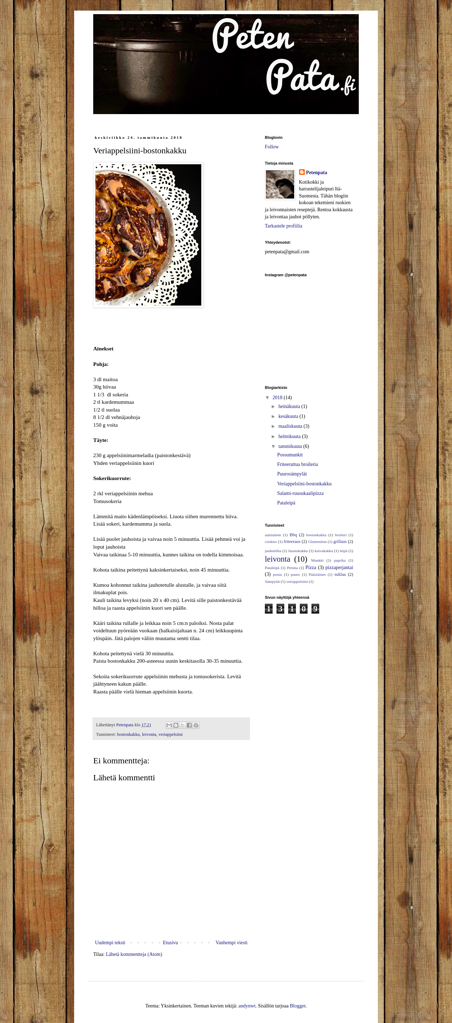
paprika (340, 560)
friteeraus (292, 541)
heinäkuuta (289, 406)
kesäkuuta (288, 416)
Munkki (317, 560)
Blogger (297, 1006)
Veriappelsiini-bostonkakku (304, 483)
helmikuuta (290, 436)
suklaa (340, 574)
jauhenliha (273, 551)
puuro (295, 574)
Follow (272, 146)
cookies (271, 541)
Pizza (310, 567)
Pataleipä (286, 502)
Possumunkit (290, 454)
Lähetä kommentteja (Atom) (134, 954)
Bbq (293, 534)
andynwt (246, 1006)
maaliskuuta (290, 426)
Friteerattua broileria (297, 464)
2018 (278, 397)
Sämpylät (272, 581)
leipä (343, 551)
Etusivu (170, 942)
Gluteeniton (317, 541)
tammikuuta (290, 446)
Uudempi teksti (110, 942)
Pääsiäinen (317, 574)
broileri (341, 535)
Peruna (292, 568)
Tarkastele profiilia (283, 226)
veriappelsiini (171, 734)
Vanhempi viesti (231, 942)
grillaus (340, 541)
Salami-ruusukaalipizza (300, 493)
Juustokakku (298, 551)
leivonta (149, 734)
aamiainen (273, 535)
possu (277, 574)
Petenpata (316, 172)
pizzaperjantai (339, 567)
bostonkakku (128, 734)
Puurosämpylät (292, 474)
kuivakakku (324, 551)
